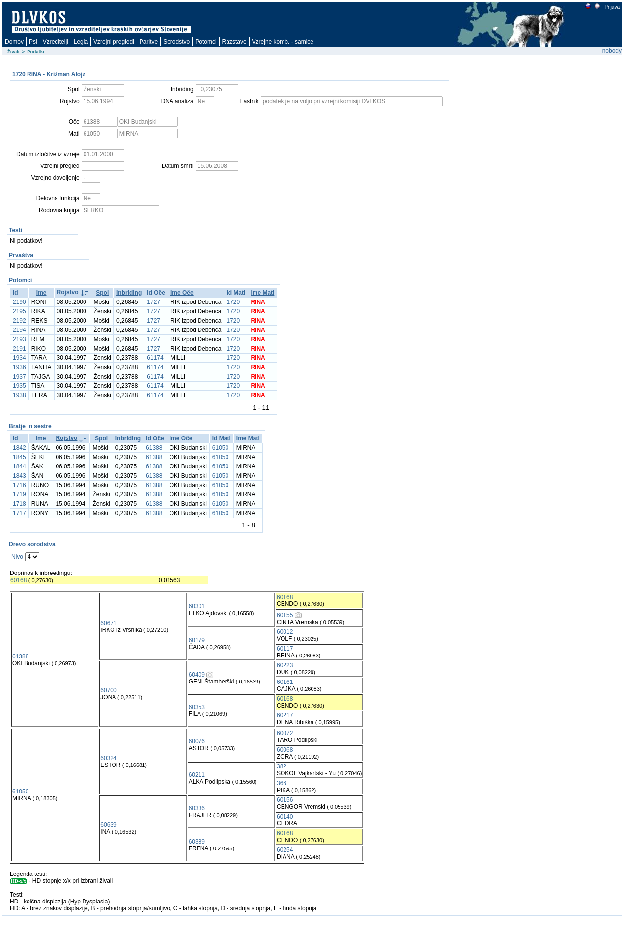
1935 (19, 386)
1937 (19, 376)
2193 (19, 339)
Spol (102, 292)
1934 (19, 358)
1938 (19, 395)
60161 (285, 682)
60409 (197, 674)
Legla (81, 41)
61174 (155, 358)
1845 (19, 457)
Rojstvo (68, 292)
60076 (197, 741)
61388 (154, 447)
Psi (33, 41)
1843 (19, 475)
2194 (19, 330)
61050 (220, 447)
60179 (197, 640)
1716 (19, 485)
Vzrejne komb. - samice (282, 41)
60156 (285, 799)
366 (281, 783)
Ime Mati (262, 292)
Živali (13, 51)
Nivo (17, 556)
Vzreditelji (55, 41)
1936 (19, 367)
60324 (108, 758)
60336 (197, 808)
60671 (108, 623)
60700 (108, 690)
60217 (285, 715)
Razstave (234, 41)
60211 (197, 774)
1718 (19, 503)
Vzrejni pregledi (113, 41)
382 (281, 766)
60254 (285, 850)
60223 (285, 665)
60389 (197, 841)
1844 (19, 466)
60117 (285, 648)
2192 (19, 320)
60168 (18, 580)
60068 (285, 749)
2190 (19, 302)
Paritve (149, 41)
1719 (19, 494)
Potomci (205, 41)
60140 (285, 816)
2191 (19, 348)
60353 (197, 707)
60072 (285, 733)
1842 (19, 447)
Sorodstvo (176, 41)
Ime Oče (182, 292)
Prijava (612, 7)
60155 (285, 615)
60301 (197, 606)
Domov (14, 41)
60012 (285, 631)
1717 (19, 513)
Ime (41, 292)
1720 (233, 302)
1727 (153, 302)
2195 (19, 311)
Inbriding (129, 292)
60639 (108, 824)
